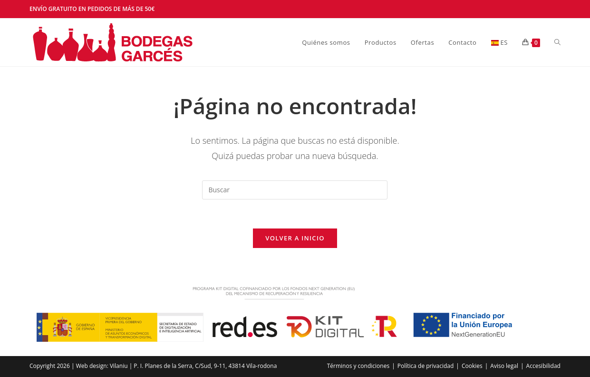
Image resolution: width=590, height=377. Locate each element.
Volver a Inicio (294, 238)
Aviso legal (504, 366)
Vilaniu (119, 366)
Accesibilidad (543, 366)
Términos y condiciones (358, 366)
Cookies (472, 366)
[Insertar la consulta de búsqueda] (294, 189)
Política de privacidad (425, 366)
